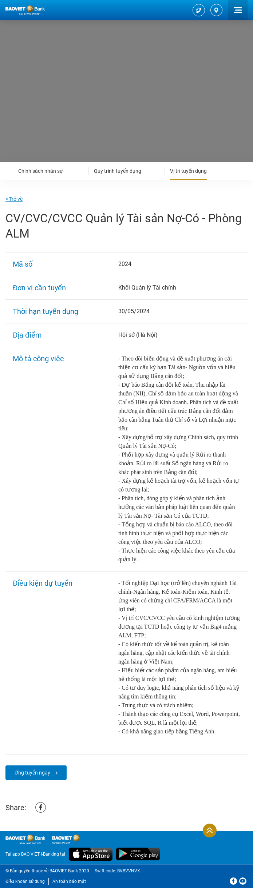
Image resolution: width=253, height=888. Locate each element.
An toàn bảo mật (69, 881)
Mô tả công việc (38, 358)
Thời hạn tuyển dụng (45, 311)
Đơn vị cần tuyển (39, 287)
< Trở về (14, 199)
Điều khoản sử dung (25, 881)
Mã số (22, 264)
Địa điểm (27, 335)
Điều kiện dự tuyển (42, 583)
